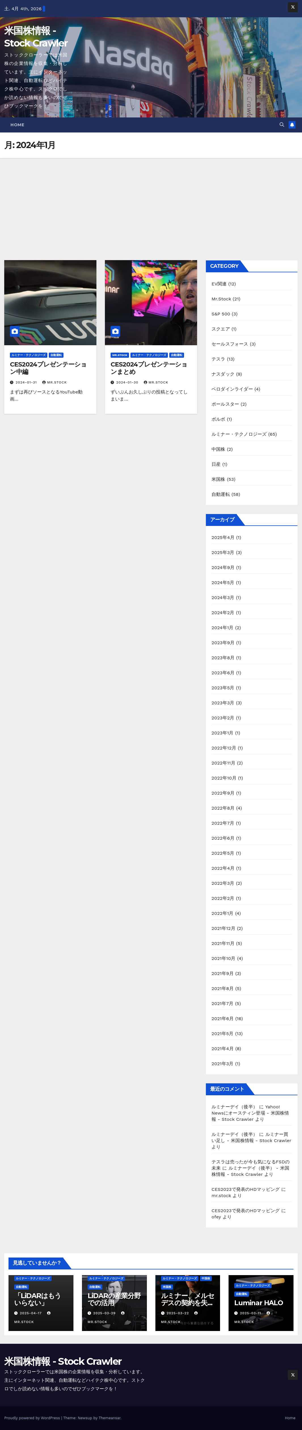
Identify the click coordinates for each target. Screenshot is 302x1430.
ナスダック (223, 374)
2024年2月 (223, 612)
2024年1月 (223, 627)
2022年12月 (224, 748)
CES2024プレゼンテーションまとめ (149, 368)
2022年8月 (223, 808)
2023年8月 (223, 657)
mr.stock (54, 382)
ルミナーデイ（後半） (234, 1106)
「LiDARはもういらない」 (37, 1299)
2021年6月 (223, 1018)
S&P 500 (221, 314)
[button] (282, 124)
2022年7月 (223, 823)
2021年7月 (222, 1003)
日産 (216, 464)
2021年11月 (223, 943)
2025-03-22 (178, 1313)
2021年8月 (223, 988)
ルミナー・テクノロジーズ (29, 355)
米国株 (218, 479)
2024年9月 (223, 567)
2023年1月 (223, 733)
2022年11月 (223, 763)
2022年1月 (223, 913)
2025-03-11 (251, 1313)
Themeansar (110, 1418)
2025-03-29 (105, 1313)
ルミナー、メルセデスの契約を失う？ (187, 1303)
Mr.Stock (119, 355)
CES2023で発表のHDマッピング (246, 1189)
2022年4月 (223, 868)
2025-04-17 (31, 1313)
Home (17, 124)
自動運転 (56, 355)
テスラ (218, 359)
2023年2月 (223, 718)
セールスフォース (230, 344)
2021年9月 (223, 973)
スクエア (221, 329)
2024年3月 (223, 597)
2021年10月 (224, 958)
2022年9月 (223, 793)
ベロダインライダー (232, 389)
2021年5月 (223, 1033)
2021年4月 (223, 1048)
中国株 (218, 449)
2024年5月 (223, 582)
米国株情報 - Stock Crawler (62, 1361)
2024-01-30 (128, 382)
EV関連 (219, 284)
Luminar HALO (258, 1303)
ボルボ (218, 419)
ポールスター (225, 404)
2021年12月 (223, 928)
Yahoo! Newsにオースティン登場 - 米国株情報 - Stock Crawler (250, 1113)
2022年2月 (223, 898)
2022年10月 (224, 778)
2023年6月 (223, 672)
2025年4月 (223, 537)
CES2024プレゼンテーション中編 (48, 368)
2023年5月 (223, 687)
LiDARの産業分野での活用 (114, 1299)
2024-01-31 (27, 382)
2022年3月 (223, 883)
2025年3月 (223, 552)
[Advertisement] (151, 200)
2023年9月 (223, 642)
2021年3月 (223, 1063)
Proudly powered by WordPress (32, 1418)
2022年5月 (223, 853)
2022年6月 (223, 838)
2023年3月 (223, 702)
